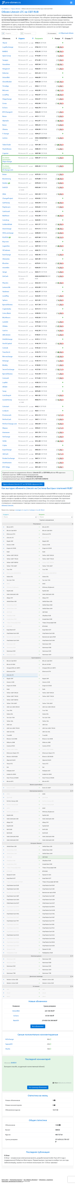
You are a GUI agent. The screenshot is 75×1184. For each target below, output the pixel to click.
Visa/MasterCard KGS (13, 935)
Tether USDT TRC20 (12, 559)
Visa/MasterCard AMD (13, 910)
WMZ (8, 583)
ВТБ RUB (9, 626)
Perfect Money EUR (12, 804)
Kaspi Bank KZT (11, 629)
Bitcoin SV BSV (11, 664)
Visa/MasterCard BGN (13, 942)
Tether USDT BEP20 (12, 562)
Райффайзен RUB (12, 952)
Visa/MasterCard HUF (13, 917)
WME (8, 794)
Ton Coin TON (11, 580)
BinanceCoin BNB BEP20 (14, 573)
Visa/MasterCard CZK (13, 931)
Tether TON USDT (12, 566)
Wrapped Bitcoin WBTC (13, 668)
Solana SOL (10, 576)
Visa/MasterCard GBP (13, 896)
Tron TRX (9, 569)
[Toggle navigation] (71, 3)
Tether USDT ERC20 (12, 555)
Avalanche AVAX (11, 774)
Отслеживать (52, 33)
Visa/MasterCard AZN (13, 945)
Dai (8, 767)
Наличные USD (11, 644)
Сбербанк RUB (11, 615)
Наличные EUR (11, 651)
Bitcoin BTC (10, 527)
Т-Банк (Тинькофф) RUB (13, 622)
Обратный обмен (67, 33)
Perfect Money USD (12, 801)
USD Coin (9, 724)
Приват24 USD (11, 949)
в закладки (18, 510)
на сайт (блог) (40, 510)
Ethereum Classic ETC (13, 753)
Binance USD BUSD (12, 756)
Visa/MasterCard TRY (13, 920)
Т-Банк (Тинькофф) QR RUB (15, 882)
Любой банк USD (12, 601)
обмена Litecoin (7, 505)
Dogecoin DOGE (11, 548)
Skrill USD (9, 829)
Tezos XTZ (10, 763)
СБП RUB (9, 612)
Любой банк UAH (12, 608)
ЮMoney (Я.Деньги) (12, 587)
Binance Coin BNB (12, 738)
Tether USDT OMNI (12, 749)
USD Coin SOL (10, 731)
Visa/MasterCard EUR (13, 885)
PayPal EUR (10, 826)
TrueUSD (9, 735)
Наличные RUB (11, 647)
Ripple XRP (10, 541)
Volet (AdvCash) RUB (13, 836)
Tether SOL (10, 721)
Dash (8, 551)
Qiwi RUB (9, 797)
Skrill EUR (9, 833)
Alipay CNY (10, 598)
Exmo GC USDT (11, 787)
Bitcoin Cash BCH (11, 530)
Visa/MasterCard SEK (13, 924)
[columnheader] (10, 38)
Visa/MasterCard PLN (13, 928)
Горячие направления (46, 520)
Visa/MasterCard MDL (13, 913)
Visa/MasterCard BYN (13, 906)
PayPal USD (10, 590)
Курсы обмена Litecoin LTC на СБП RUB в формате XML (23, 484)
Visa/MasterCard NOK (13, 938)
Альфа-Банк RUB (11, 619)
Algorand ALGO (11, 760)
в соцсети (25, 510)
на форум (32, 510)
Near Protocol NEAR (12, 777)
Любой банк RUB (12, 605)
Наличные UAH (11, 654)
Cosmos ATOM (11, 746)
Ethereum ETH (11, 534)
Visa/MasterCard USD (13, 633)
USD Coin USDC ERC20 (13, 707)
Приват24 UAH (11, 874)
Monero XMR (10, 544)
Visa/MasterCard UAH (13, 640)
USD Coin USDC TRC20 (13, 728)
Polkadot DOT (11, 770)
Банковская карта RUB (13, 637)
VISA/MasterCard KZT (13, 903)
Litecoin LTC (10, 537)
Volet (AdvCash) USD (12, 594)
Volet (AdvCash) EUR (12, 840)
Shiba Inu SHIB (11, 742)
